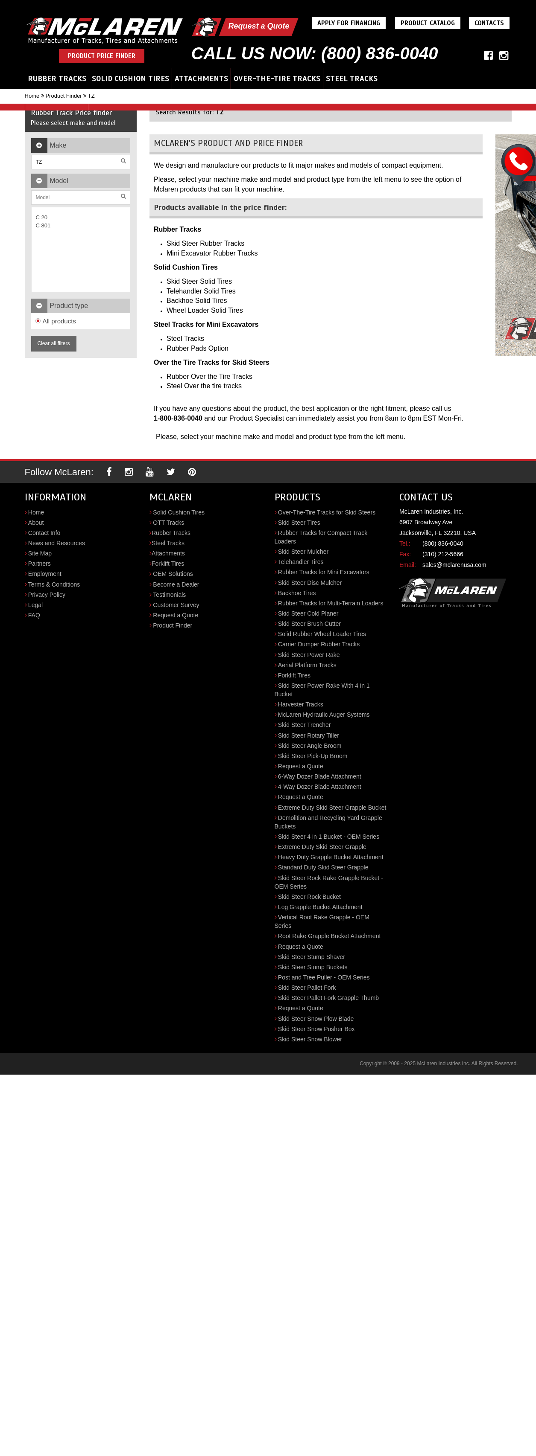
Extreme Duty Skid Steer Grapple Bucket (332, 807)
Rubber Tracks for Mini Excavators (323, 572)
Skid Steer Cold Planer (308, 613)
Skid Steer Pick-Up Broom (313, 756)
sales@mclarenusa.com (454, 564)
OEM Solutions (173, 573)
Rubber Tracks (57, 78)
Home (32, 96)
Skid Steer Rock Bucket (309, 896)
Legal (35, 605)
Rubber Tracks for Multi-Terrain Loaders (331, 603)
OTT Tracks (168, 522)
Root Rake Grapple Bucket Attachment (329, 936)
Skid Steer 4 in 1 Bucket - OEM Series (328, 836)
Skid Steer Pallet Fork (307, 987)
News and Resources (56, 543)
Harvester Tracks (300, 704)
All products (55, 321)
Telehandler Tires (301, 561)
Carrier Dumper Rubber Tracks (319, 644)
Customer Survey (176, 605)
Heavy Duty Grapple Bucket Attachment (331, 857)
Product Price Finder (101, 56)
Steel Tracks (352, 78)
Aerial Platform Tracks (307, 665)
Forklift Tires (168, 563)
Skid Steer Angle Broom (310, 745)
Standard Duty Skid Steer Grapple (323, 867)
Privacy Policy (46, 594)
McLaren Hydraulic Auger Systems (324, 714)
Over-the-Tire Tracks (277, 78)
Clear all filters (54, 343)
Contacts (489, 23)
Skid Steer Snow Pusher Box (316, 1029)
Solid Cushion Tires (130, 78)
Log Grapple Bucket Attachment (320, 907)
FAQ (34, 615)
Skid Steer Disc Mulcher (310, 582)
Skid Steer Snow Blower (310, 1039)
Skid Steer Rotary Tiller (308, 735)
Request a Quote (258, 26)
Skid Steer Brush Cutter (309, 623)
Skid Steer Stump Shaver (311, 956)
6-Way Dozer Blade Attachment (319, 776)
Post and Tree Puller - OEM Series (324, 977)
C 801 (43, 225)
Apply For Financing (348, 23)
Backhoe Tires (297, 593)
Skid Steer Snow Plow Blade (316, 1018)
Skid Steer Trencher (304, 724)
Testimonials (169, 594)
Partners (39, 563)
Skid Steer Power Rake (309, 654)
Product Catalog (428, 23)
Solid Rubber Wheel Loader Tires (322, 634)
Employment (45, 573)
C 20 (41, 217)
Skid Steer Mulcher (303, 551)
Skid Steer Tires (299, 522)
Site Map (40, 553)
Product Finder (63, 96)
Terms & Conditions (54, 584)
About (36, 522)
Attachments (201, 78)
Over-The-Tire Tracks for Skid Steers (326, 512)
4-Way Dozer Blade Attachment (319, 786)
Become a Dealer (176, 584)
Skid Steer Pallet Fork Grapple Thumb (328, 997)
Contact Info (44, 532)
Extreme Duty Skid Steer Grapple (322, 846)
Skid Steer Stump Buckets (313, 967)
